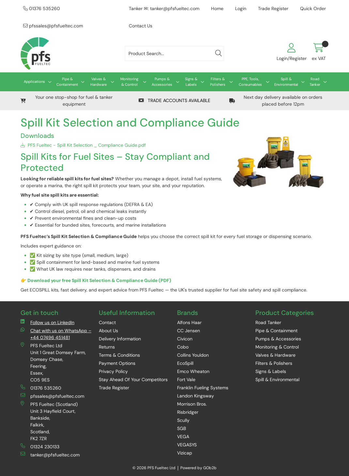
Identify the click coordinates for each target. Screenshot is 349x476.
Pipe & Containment (67, 82)
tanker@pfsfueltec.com (50, 455)
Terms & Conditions (119, 355)
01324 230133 (40, 446)
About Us (108, 331)
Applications (34, 81)
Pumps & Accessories (162, 82)
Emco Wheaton (193, 371)
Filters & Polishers (217, 82)
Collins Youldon (193, 355)
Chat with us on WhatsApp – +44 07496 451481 (56, 333)
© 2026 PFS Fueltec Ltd (153, 467)
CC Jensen (188, 331)
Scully (183, 420)
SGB (181, 428)
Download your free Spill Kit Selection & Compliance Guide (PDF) (99, 280)
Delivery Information (120, 339)
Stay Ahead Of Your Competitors (133, 379)
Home (217, 8)
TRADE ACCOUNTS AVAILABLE (174, 100)
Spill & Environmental (286, 82)
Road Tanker (315, 82)
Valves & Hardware (98, 82)
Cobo (183, 347)
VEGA (183, 436)
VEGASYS (187, 445)
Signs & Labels (191, 82)
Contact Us (140, 26)
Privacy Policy (113, 371)
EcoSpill (185, 363)
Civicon (184, 339)
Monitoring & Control (129, 82)
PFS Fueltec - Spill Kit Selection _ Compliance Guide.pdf (83, 145)
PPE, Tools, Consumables (250, 82)
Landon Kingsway (195, 396)
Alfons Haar (189, 322)
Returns (107, 347)
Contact (107, 322)
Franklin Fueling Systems (202, 388)
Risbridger (187, 412)
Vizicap (184, 453)
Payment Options (117, 363)
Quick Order (313, 8)
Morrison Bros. (192, 404)
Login (240, 8)
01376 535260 (41, 8)
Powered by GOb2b (198, 467)
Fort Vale (186, 379)
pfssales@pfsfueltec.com (53, 26)
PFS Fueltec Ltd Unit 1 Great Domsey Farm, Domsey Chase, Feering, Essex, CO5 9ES (53, 362)
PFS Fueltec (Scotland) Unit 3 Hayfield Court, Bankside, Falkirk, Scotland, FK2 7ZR (49, 421)
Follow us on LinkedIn (47, 322)
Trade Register (273, 8)
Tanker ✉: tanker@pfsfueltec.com (164, 8)
